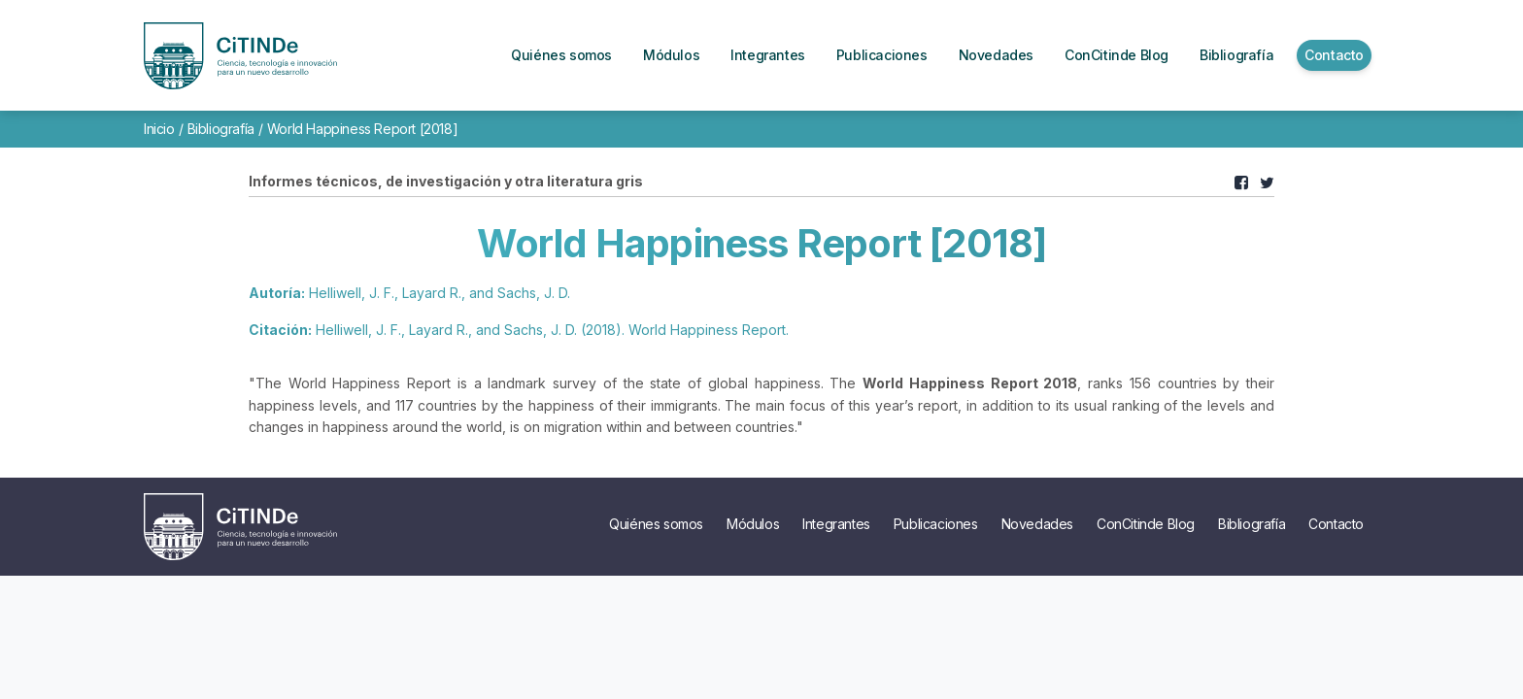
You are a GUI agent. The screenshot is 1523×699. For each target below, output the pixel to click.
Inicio (159, 128)
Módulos (753, 524)
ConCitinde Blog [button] (1116, 55)
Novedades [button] (996, 55)
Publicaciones (936, 524)
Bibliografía (220, 128)
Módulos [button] (671, 55)
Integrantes (836, 524)
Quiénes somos (656, 524)
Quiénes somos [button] (561, 55)
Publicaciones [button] (882, 55)
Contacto (1336, 524)
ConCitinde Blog (1146, 524)
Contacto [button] (1334, 55)
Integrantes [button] (767, 55)
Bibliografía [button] (1236, 55)
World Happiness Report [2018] (362, 128)
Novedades (1037, 524)
